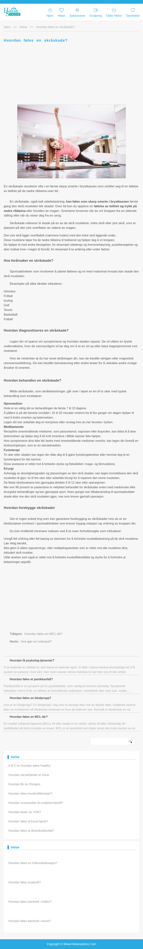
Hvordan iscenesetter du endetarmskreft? (35, 802)
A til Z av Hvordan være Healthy (29, 765)
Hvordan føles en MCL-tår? (43, 634)
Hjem (49, 12)
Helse (61, 12)
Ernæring (96, 12)
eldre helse (114, 12)
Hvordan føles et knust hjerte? (28, 821)
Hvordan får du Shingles (24, 784)
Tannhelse (132, 12)
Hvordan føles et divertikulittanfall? (31, 830)
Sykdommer (77, 12)
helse (23, 27)
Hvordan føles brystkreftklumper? (30, 793)
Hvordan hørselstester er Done (28, 775)
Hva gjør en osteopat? (36, 641)
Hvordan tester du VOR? (24, 812)
